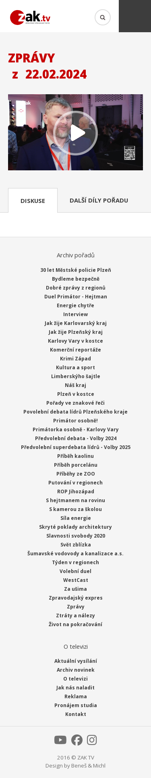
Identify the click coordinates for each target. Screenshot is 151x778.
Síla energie (75, 518)
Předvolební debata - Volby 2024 (75, 438)
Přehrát (75, 133)
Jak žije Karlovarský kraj (76, 323)
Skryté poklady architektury (75, 526)
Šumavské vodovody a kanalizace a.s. (75, 553)
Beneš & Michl (88, 765)
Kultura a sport (75, 367)
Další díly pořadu (99, 200)
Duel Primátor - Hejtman (75, 296)
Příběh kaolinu (75, 456)
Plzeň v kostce (75, 394)
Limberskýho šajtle (75, 376)
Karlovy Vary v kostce (75, 340)
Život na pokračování (75, 624)
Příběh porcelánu (75, 464)
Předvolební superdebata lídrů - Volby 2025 (75, 447)
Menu (135, 16)
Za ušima (75, 589)
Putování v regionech (75, 482)
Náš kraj (75, 385)
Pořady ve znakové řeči (75, 402)
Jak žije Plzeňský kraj (76, 332)
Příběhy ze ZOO (75, 473)
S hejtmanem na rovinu (75, 500)
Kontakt (75, 714)
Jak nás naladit (75, 687)
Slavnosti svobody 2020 (75, 535)
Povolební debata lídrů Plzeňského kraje (75, 411)
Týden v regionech (75, 562)
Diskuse (33, 201)
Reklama (75, 696)
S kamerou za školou (75, 509)
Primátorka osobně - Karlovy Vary (76, 429)
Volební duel (75, 571)
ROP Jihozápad (75, 491)
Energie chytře (75, 305)
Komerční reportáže (75, 349)
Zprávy (76, 606)
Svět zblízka (75, 544)
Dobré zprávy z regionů (75, 287)
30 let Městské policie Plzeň (75, 270)
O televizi (75, 678)
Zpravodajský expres (76, 597)
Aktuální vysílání (75, 661)
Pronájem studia (75, 705)
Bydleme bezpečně (75, 278)
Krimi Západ (75, 358)
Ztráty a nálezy (75, 615)
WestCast (75, 580)
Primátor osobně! (75, 420)
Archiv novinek (76, 669)
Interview (75, 314)
